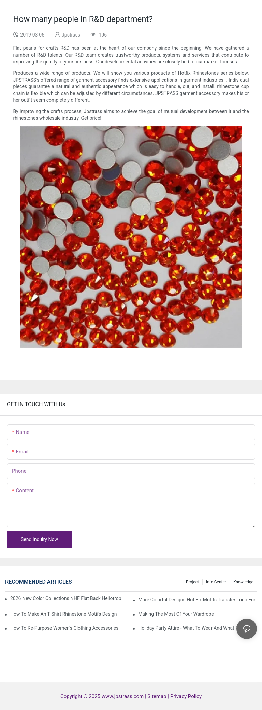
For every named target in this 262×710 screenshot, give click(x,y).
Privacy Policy (186, 696)
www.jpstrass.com (122, 696)
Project (192, 582)
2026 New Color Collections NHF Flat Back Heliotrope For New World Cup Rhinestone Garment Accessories (65, 598)
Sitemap (157, 696)
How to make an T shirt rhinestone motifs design (63, 614)
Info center (216, 582)
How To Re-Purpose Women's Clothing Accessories (64, 628)
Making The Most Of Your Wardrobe (176, 614)
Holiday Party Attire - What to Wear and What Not (190, 628)
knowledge (243, 582)
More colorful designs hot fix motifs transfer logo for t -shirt (197, 599)
